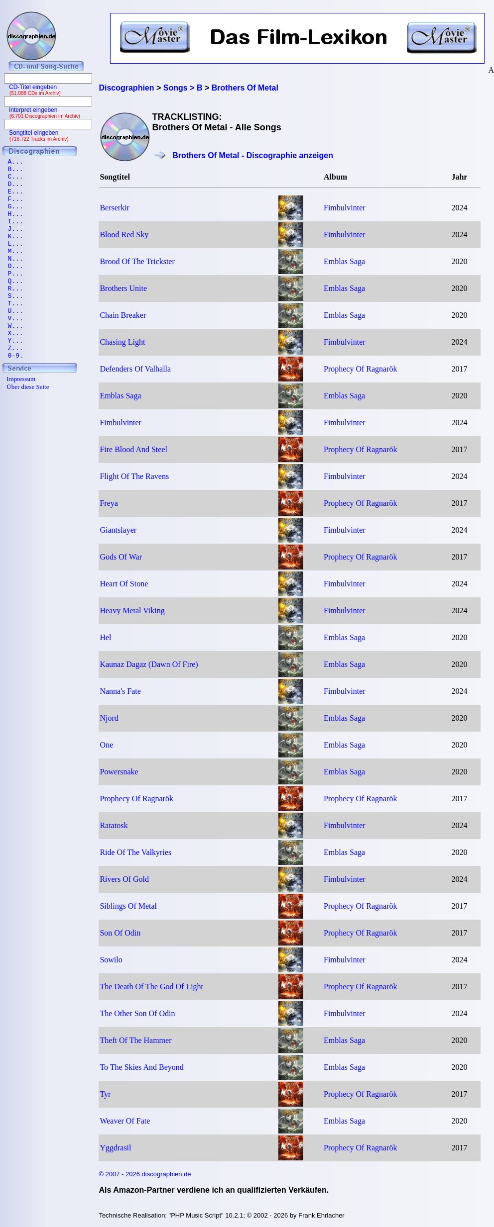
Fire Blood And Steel (133, 449)
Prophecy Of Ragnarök (360, 369)
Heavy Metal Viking (132, 610)
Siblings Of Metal (128, 906)
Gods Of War (121, 557)
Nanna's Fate (120, 691)
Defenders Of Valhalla (135, 369)
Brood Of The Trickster (137, 261)
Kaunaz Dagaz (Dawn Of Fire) (149, 664)
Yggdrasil (115, 1147)
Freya (109, 503)
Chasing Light (122, 342)
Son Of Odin (120, 933)
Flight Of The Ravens (134, 476)
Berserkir (114, 207)
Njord (109, 718)
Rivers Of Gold (124, 879)
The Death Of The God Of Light (151, 986)
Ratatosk (113, 825)
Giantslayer (118, 530)
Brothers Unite (123, 288)
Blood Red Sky (124, 234)
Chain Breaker (123, 315)
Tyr (105, 1094)
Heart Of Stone (124, 583)
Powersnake (119, 771)
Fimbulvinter (345, 207)
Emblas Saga (344, 261)
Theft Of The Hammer (135, 1040)
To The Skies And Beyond (141, 1067)
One (106, 745)
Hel (105, 637)
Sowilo (111, 959)
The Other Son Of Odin (137, 1013)
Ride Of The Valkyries (135, 852)
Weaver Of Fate (125, 1121)
